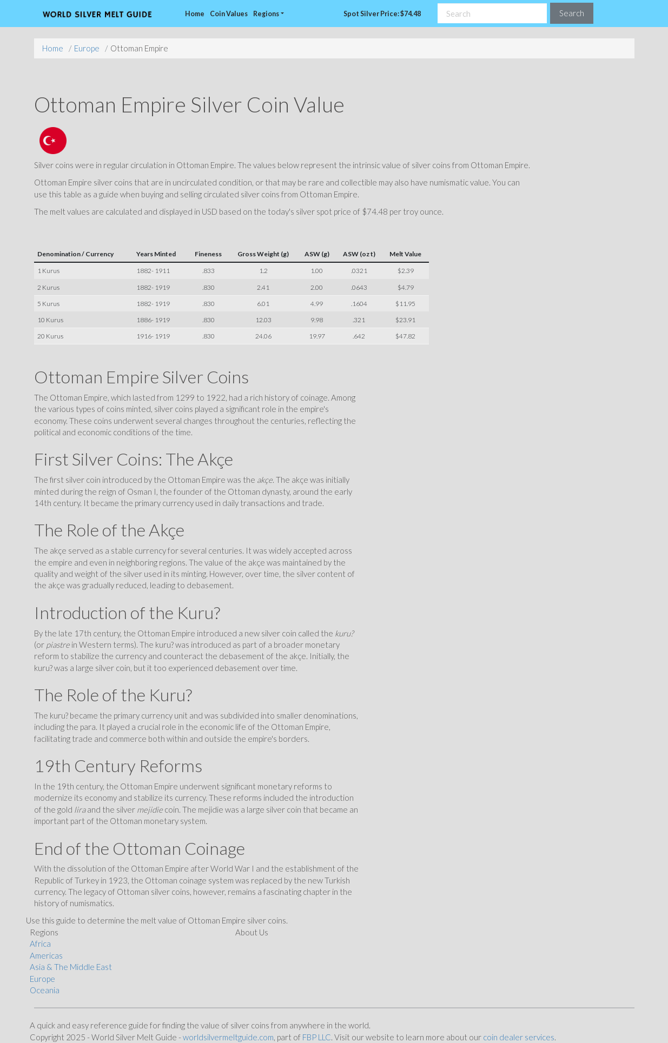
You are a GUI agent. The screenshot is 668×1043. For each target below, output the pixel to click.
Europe (87, 48)
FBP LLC (316, 1037)
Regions (266, 14)
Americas (46, 955)
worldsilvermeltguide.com (228, 1037)
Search (571, 13)
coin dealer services (518, 1037)
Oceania (44, 990)
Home (194, 14)
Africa (40, 943)
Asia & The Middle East (71, 967)
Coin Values (229, 14)
